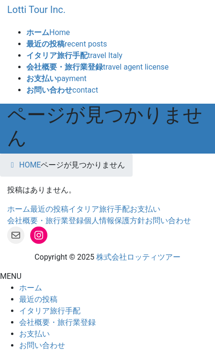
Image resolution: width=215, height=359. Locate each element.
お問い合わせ (168, 220)
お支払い (145, 209)
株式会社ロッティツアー (138, 257)
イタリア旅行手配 (99, 209)
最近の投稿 (49, 209)
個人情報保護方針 (114, 220)
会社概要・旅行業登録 (45, 220)
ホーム (18, 209)
